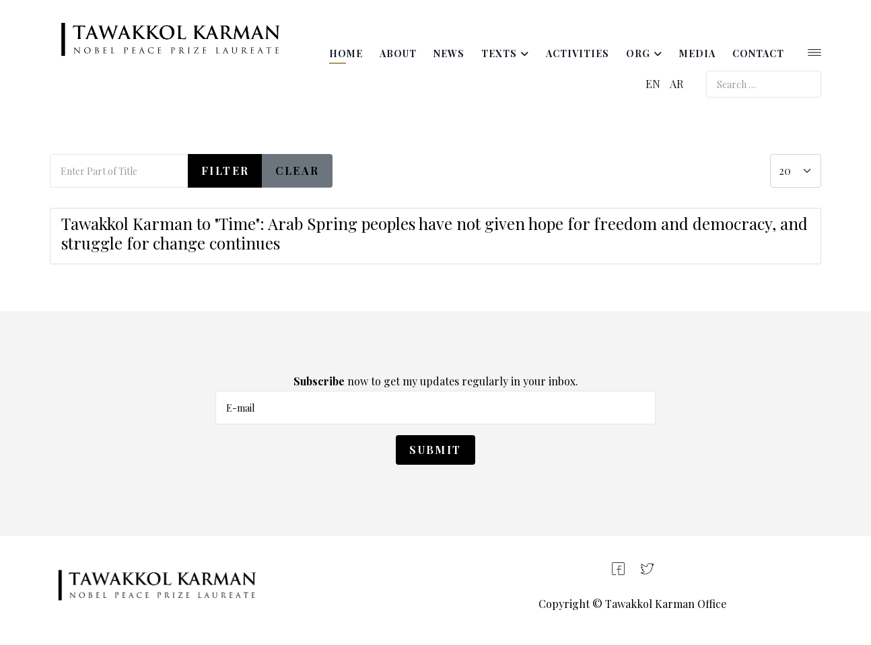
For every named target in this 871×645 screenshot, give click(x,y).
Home (346, 53)
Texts (499, 53)
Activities (577, 53)
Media (697, 53)
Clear (297, 170)
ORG (638, 53)
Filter (225, 170)
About (398, 53)
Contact (758, 53)
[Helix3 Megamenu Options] (814, 54)
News (448, 53)
